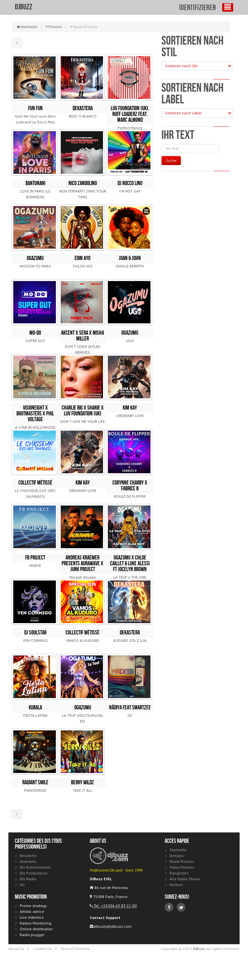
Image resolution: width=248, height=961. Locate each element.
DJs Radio (28, 878)
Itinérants (28, 861)
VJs (22, 884)
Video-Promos (182, 867)
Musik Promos (182, 861)
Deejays (177, 855)
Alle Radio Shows (185, 878)
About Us (16, 948)
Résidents (28, 855)
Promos (55, 26)
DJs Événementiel (35, 867)
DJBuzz (23, 7)
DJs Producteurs (33, 873)
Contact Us (42, 948)
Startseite (28, 26)
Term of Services (75, 948)
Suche (171, 160)
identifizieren (197, 8)
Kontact (176, 884)
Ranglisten (179, 873)
